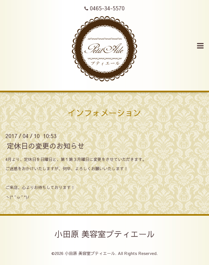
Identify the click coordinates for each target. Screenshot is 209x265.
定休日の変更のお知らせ (46, 145)
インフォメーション (104, 112)
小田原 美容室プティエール (104, 233)
